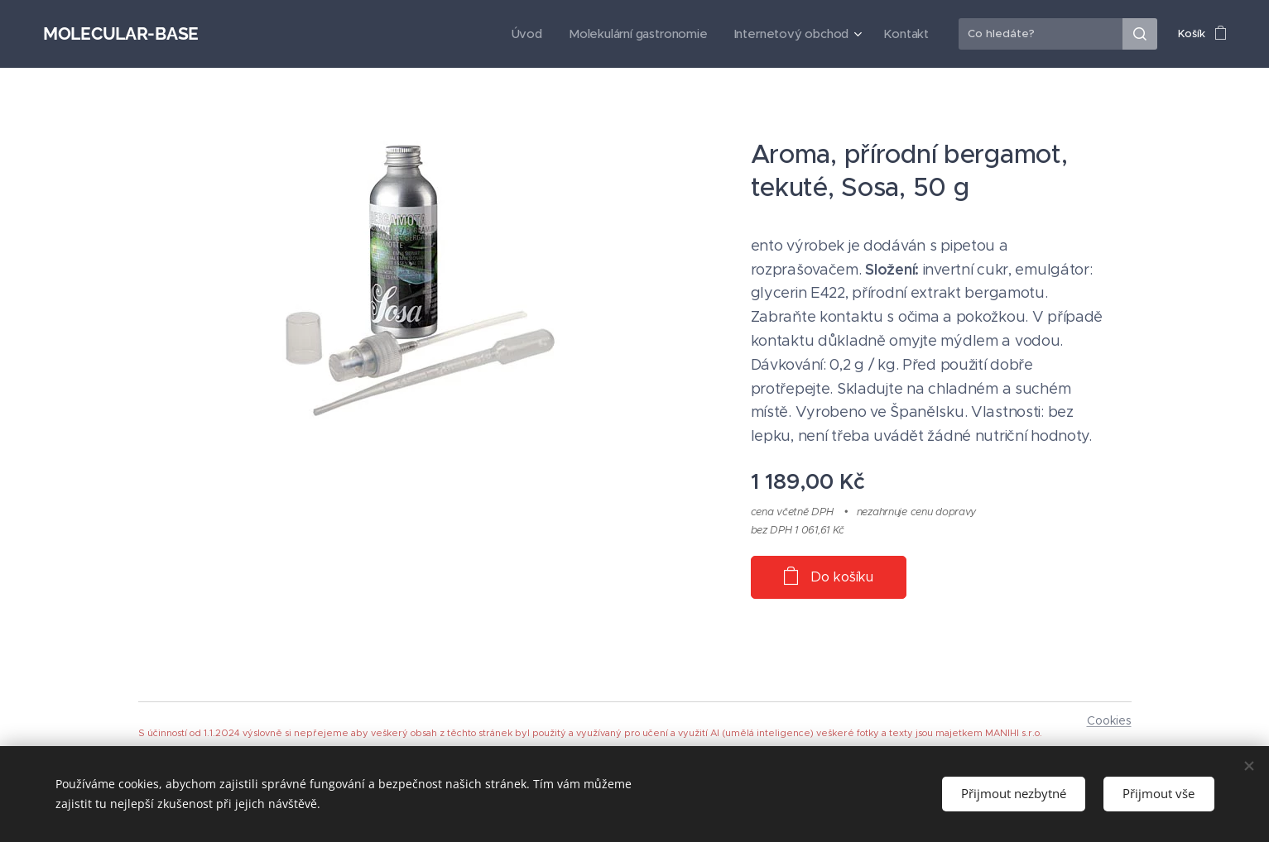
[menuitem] (544, 34)
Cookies (1109, 720)
